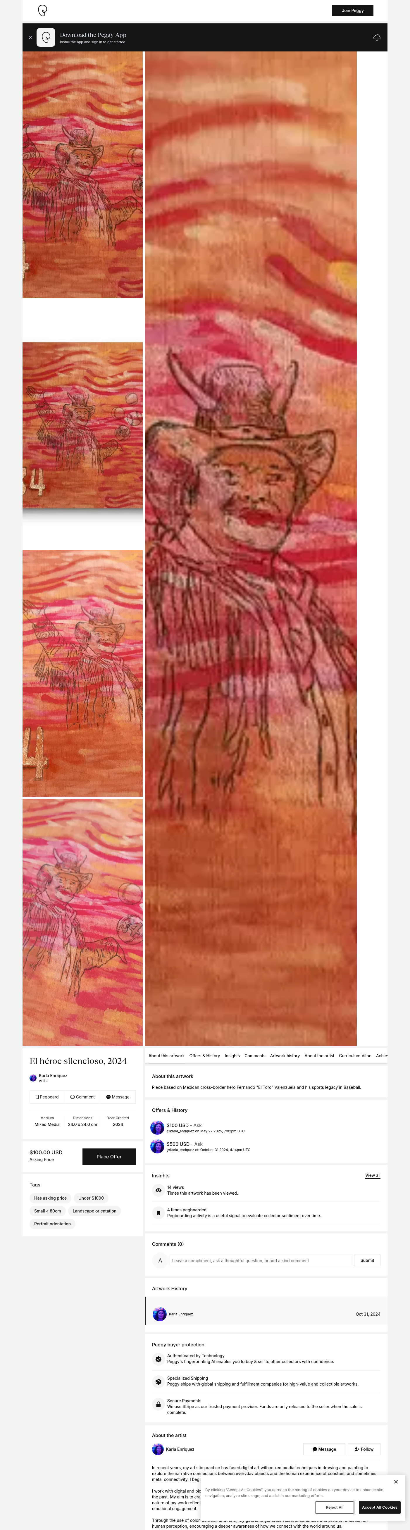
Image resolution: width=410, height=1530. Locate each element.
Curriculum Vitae (355, 1055)
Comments (254, 1055)
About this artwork (167, 1055)
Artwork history (285, 1055)
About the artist (320, 1055)
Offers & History (205, 1055)
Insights (232, 1055)
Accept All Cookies (379, 1507)
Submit (367, 1260)
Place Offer (109, 1157)
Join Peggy (353, 10)
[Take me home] (42, 10)
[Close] (396, 1481)
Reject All (334, 1507)
